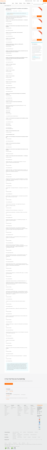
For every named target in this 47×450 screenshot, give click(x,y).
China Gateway (19, 408)
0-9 (41, 439)
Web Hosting (14, 433)
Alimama (28, 444)
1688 (25, 444)
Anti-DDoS (24, 432)
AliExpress (20, 444)
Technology (19, 406)
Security (19, 433)
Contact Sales (44, 3)
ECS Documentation (19, 434)
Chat (6, 391)
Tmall (14, 444)
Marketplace (28, 3)
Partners (33, 3)
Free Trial (12, 406)
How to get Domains (26, 434)
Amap (37, 444)
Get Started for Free (9, 383)
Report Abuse (25, 409)
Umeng (41, 444)
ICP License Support (20, 409)
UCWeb (39, 444)
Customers (6, 409)
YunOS (32, 444)
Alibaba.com (23, 444)
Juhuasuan (17, 444)
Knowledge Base (20, 407)
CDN (20, 432)
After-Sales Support (26, 408)
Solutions (20, 3)
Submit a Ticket (26, 407)
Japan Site (14, 434)
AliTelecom (34, 444)
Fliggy (30, 444)
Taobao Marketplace (11, 444)
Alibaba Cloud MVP (33, 408)
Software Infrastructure (33, 434)
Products (16, 3)
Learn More (34, 16)
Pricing (24, 3)
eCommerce (36, 432)
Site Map (32, 414)
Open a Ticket (8, 395)
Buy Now (39, 16)
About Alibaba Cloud (7, 406)
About (13, 3)
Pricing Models (6, 407)
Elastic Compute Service (16, 432)
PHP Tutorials (14, 438)
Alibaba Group (6, 444)
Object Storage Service (30, 432)
